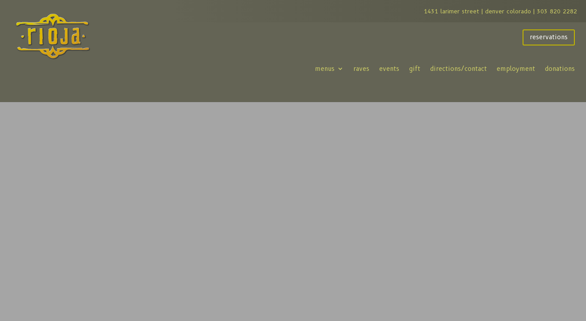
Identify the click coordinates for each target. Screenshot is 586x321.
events (389, 69)
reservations (549, 37)
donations (560, 69)
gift (414, 69)
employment (516, 69)
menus (325, 69)
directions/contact (458, 69)
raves (361, 69)
